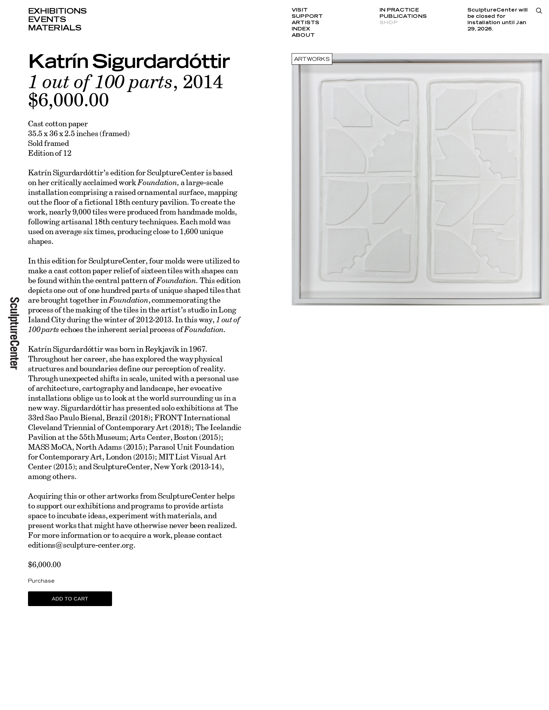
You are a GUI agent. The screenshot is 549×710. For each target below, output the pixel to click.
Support (307, 16)
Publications (403, 16)
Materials (54, 28)
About (303, 35)
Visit (300, 10)
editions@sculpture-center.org (80, 545)
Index (301, 29)
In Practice (399, 10)
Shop (389, 22)
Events (47, 19)
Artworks (312, 59)
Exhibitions (57, 11)
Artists (306, 22)
